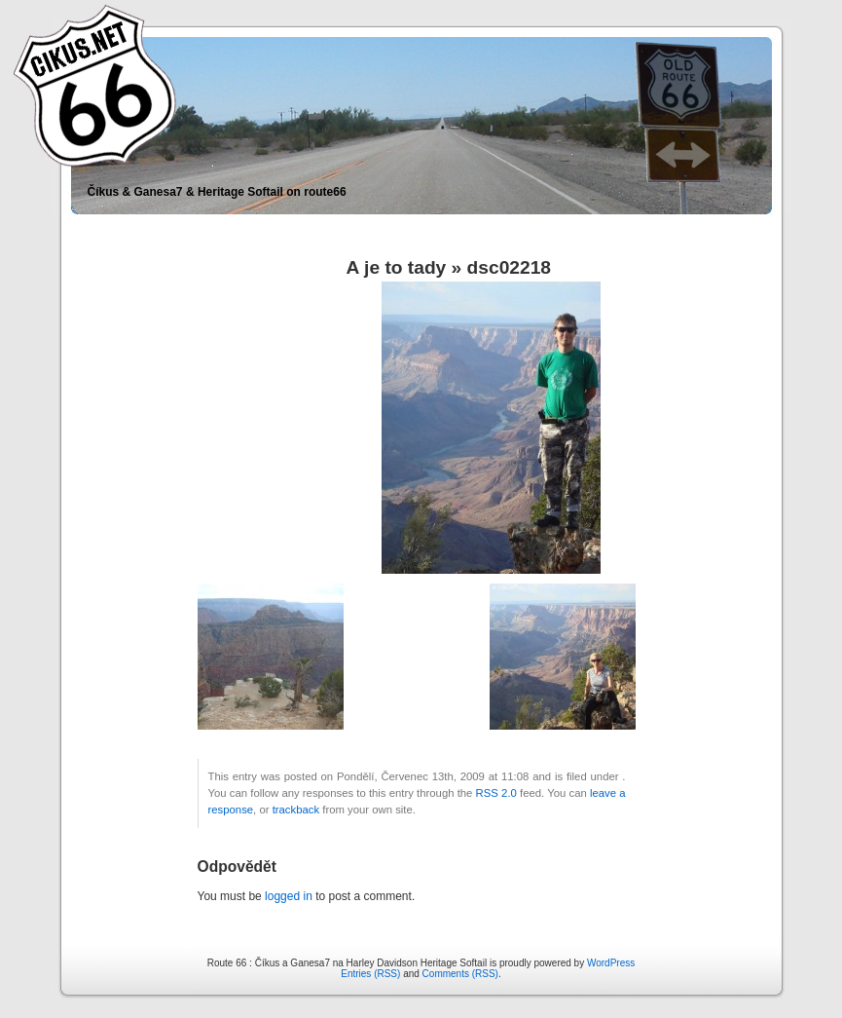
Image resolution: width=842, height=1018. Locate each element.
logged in (288, 896)
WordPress (611, 963)
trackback (296, 809)
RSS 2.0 (496, 793)
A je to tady (397, 267)
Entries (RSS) (370, 973)
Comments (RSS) (460, 973)
